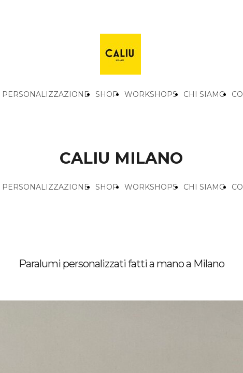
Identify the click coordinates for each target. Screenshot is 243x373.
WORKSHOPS (150, 94)
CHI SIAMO (204, 94)
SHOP (106, 94)
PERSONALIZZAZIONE (45, 94)
